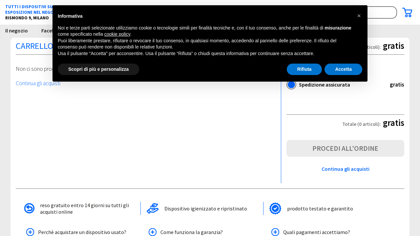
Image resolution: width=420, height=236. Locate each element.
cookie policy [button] (117, 34)
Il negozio (16, 30)
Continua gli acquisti (38, 83)
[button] (359, 15)
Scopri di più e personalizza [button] (98, 69)
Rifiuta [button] (304, 69)
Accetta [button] (343, 69)
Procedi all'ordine (345, 148)
